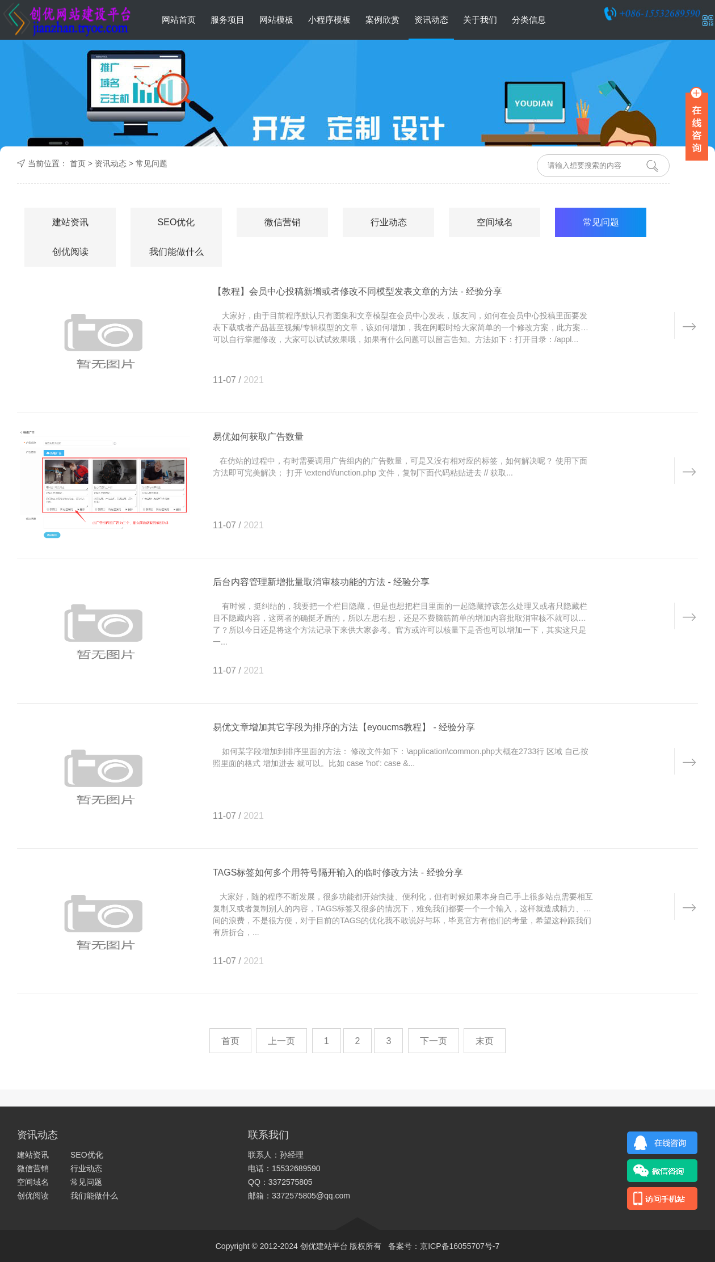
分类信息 (529, 19)
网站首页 (179, 19)
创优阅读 (70, 251)
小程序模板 (329, 19)
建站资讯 (70, 222)
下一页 (433, 1041)
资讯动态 (431, 19)
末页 (485, 1041)
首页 (78, 163)
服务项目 (228, 19)
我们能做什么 (176, 251)
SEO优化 (176, 222)
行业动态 (389, 222)
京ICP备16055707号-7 (459, 1246)
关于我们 (480, 19)
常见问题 (151, 163)
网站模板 (276, 19)
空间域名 (495, 222)
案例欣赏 (382, 19)
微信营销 (282, 222)
